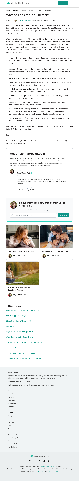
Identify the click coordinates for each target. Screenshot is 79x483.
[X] (30, 461)
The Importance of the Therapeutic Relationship (24, 342)
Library (15, 10)
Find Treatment (12, 441)
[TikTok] (44, 461)
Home (8, 10)
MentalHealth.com (47, 467)
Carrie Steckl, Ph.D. (23, 21)
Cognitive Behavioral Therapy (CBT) (19, 332)
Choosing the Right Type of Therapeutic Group (23, 310)
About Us (11, 394)
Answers (10, 419)
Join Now (63, 215)
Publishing (11, 406)
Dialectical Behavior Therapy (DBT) (19, 321)
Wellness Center (13, 444)
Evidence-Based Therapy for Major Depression (23, 359)
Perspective (11, 422)
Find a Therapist (13, 438)
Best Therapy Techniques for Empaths (20, 353)
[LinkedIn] (49, 461)
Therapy (23, 10)
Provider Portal (12, 447)
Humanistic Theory (13, 348)
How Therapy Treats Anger (16, 316)
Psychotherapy (11, 326)
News (9, 428)
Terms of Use (39, 471)
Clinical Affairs (12, 403)
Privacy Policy (53, 471)
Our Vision (11, 397)
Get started (63, 3)
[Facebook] (35, 461)
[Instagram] (39, 461)
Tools (9, 425)
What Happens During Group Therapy (20, 337)
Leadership (11, 400)
